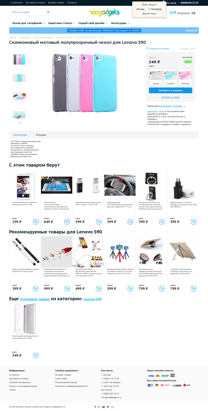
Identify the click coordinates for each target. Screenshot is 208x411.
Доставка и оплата (35, 2)
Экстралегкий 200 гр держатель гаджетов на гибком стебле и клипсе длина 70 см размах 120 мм (88, 272)
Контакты (72, 2)
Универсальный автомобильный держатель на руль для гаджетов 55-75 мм (120, 204)
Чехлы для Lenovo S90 (31, 141)
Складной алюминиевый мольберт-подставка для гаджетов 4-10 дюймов (181, 271)
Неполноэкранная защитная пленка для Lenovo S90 (24, 203)
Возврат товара (56, 2)
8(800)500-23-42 (189, 2)
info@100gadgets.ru (111, 397)
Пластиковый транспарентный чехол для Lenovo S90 (25, 337)
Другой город (149, 13)
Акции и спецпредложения (23, 386)
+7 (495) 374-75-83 (110, 378)
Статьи (12, 390)
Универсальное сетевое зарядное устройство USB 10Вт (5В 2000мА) (183, 204)
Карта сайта (61, 378)
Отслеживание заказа (66, 382)
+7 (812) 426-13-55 (110, 386)
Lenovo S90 (93, 299)
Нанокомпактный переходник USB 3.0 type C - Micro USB (88, 203)
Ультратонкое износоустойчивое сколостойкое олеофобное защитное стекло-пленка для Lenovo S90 (56, 206)
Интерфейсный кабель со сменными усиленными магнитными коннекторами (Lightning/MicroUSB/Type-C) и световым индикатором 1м (57, 273)
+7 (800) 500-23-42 (110, 393)
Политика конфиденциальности (71, 386)
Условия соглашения (19, 382)
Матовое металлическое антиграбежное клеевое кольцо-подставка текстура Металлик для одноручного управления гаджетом (150, 206)
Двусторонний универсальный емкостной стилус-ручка (25, 270)
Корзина (182, 13)
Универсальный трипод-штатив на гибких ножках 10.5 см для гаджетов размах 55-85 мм (120, 271)
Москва (141, 9)
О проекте (14, 375)
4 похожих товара (35, 299)
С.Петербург (155, 9)
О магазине (16, 2)
